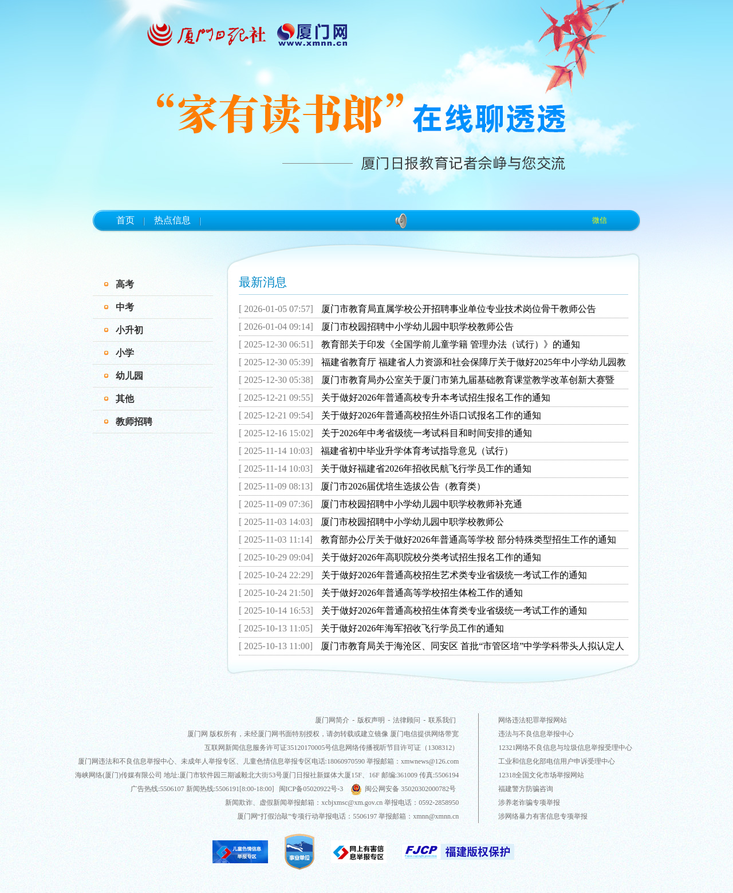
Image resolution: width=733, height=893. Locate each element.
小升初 (129, 330)
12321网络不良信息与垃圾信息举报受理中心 (565, 748)
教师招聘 (134, 421)
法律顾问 (406, 720)
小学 (125, 353)
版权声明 (371, 720)
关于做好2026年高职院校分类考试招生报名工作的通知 (431, 557)
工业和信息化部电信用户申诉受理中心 (556, 761)
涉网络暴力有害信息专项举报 (543, 816)
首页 (125, 220)
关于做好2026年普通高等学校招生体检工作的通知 (422, 593)
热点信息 (172, 220)
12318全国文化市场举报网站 (541, 775)
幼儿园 (129, 376)
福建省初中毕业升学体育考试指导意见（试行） (417, 451)
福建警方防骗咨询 (525, 789)
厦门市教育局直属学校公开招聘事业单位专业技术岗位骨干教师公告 (458, 309)
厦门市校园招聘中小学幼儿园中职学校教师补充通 (421, 504)
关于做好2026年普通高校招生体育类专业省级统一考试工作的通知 (454, 610)
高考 (125, 284)
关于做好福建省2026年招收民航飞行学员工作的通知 (426, 468)
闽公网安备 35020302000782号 (403, 789)
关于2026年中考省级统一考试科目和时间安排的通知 (426, 433)
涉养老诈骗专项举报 (529, 803)
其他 (125, 399)
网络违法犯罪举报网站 (532, 720)
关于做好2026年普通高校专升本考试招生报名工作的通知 (435, 397)
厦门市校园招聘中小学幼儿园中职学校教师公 (412, 522)
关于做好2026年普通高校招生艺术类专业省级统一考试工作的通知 (454, 575)
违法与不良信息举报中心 (536, 734)
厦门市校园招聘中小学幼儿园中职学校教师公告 (417, 326)
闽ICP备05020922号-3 (311, 789)
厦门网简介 (332, 720)
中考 (125, 307)
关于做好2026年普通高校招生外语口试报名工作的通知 (431, 415)
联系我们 (442, 720)
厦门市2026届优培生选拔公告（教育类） (403, 486)
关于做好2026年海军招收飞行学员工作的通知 (412, 628)
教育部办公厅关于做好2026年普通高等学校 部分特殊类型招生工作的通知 (468, 539)
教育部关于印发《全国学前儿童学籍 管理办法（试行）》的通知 (450, 344)
